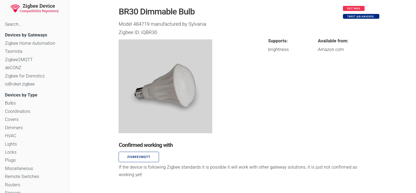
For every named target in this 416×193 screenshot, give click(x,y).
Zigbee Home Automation (30, 43)
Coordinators (17, 111)
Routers (12, 184)
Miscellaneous (19, 168)
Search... (13, 24)
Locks (10, 152)
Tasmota (13, 51)
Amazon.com (331, 49)
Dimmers (14, 127)
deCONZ (13, 67)
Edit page (353, 8)
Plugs (10, 160)
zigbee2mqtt (138, 157)
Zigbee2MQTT (19, 59)
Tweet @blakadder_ (361, 16)
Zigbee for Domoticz (25, 76)
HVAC (10, 135)
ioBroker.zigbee (20, 84)
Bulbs (10, 103)
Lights (11, 144)
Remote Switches (22, 176)
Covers (11, 119)
